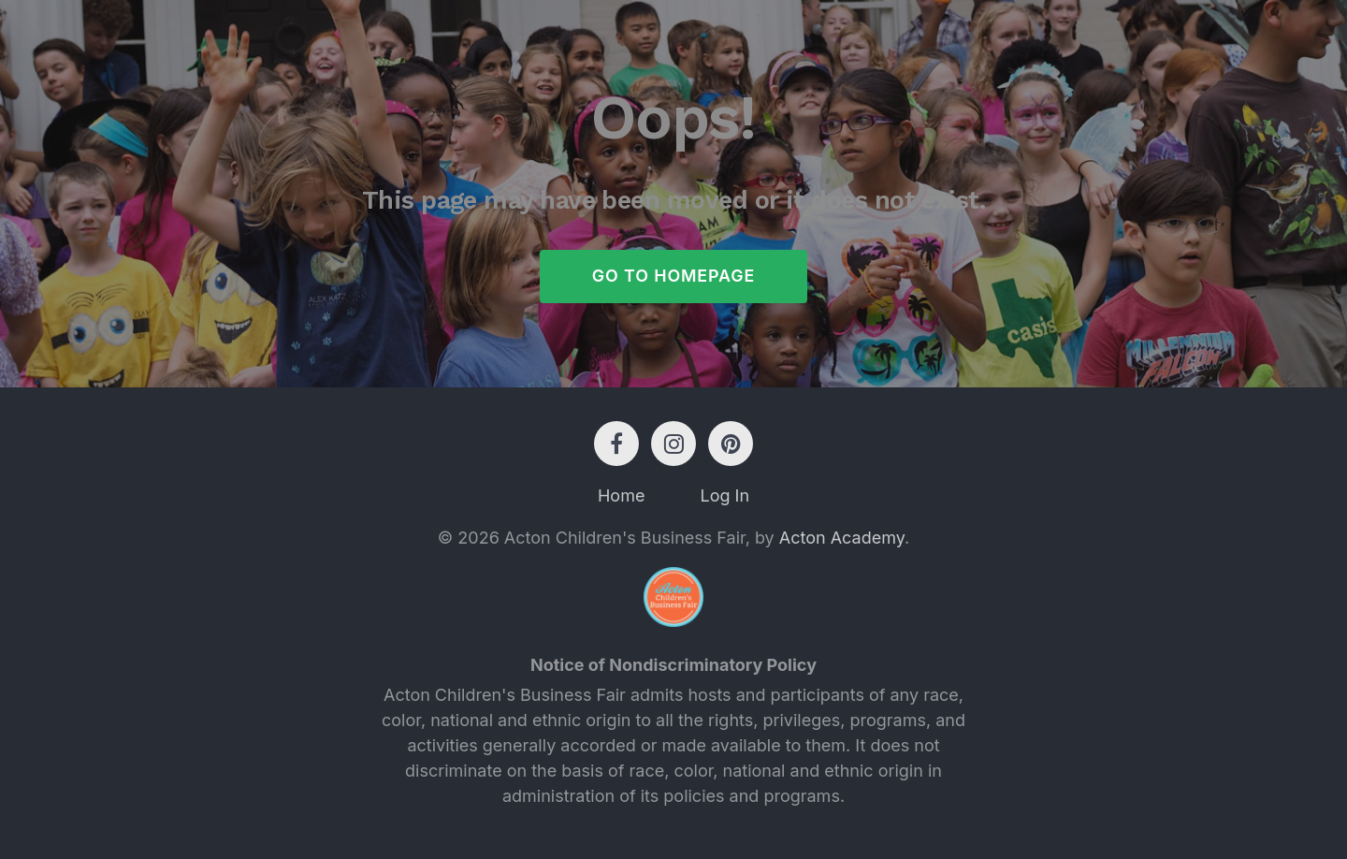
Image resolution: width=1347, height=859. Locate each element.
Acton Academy (842, 538)
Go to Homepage (673, 276)
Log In (724, 496)
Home (621, 496)
